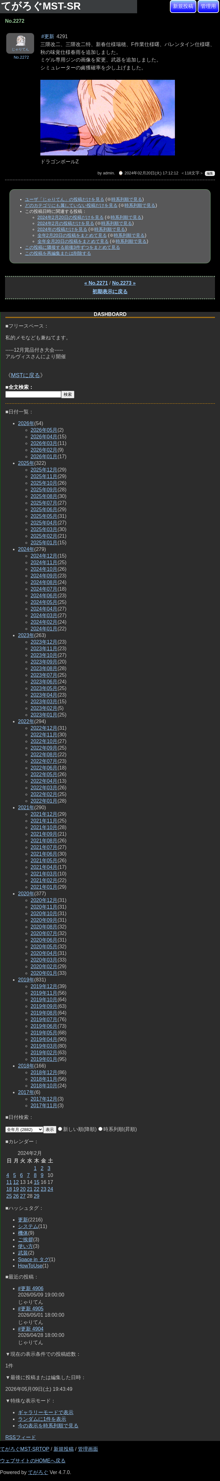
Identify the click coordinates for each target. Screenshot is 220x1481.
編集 (210, 173)
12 (16, 1182)
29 (36, 1196)
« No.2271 (96, 283)
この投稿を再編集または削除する (58, 253)
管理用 (208, 6)
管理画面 (88, 1449)
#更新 (47, 36)
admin (108, 173)
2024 (26, 549)
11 (9, 1182)
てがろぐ (38, 1472)
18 (9, 1189)
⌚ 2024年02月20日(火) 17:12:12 (148, 173)
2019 (26, 979)
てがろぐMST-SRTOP (24, 1449)
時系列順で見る (126, 199)
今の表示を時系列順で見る (48, 1425)
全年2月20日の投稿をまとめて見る (72, 235)
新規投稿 (183, 6)
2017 (26, 1092)
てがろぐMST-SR (42, 6)
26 (16, 1196)
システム (28, 1226)
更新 (23, 1219)
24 (50, 1189)
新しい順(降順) (77, 1129)
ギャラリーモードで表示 (45, 1412)
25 (9, 1196)
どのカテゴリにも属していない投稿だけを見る (71, 205)
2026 (26, 423)
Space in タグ (33, 1259)
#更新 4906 (30, 1288)
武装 (23, 1253)
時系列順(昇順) (117, 1129)
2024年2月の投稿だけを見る (66, 223)
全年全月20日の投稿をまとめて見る (73, 241)
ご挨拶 (25, 1239)
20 (23, 1189)
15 (36, 1182)
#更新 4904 (30, 1329)
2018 (26, 1065)
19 (16, 1189)
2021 (26, 807)
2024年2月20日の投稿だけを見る (71, 217)
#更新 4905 (30, 1308)
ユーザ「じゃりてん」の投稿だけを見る (64, 199)
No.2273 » (124, 283)
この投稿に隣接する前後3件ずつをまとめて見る (72, 247)
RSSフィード (20, 1437)
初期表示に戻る (110, 291)
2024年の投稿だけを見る (62, 229)
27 (23, 1196)
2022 (26, 721)
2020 (26, 893)
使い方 (25, 1246)
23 (43, 1189)
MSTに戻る (25, 375)
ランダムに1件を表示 (42, 1419)
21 (29, 1189)
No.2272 (21, 57)
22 (36, 1189)
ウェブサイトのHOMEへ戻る (33, 1460)
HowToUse (30, 1265)
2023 (26, 635)
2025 (26, 463)
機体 (23, 1233)
